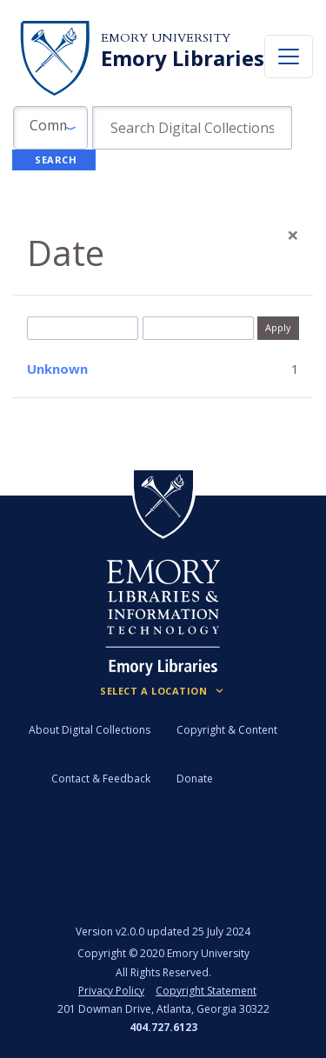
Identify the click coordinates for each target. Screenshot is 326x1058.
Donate (194, 778)
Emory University (165, 38)
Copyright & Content (226, 729)
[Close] (293, 234)
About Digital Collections (89, 729)
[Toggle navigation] (288, 56)
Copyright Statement (206, 990)
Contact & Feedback (100, 778)
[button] (50, 128)
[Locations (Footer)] (163, 691)
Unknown (57, 368)
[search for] (192, 128)
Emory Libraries (182, 58)
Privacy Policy (111, 990)
